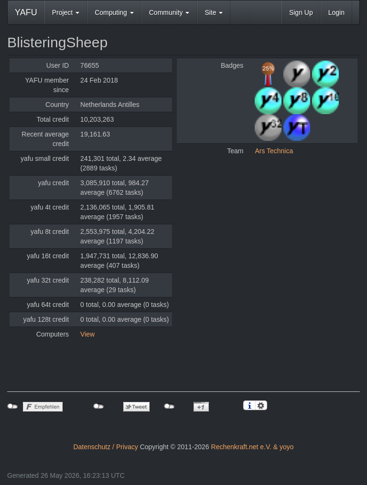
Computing (114, 12)
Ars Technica (274, 151)
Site (214, 12)
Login (336, 12)
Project (65, 12)
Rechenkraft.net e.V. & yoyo (252, 447)
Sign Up (301, 12)
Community (169, 12)
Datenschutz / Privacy (105, 447)
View (87, 334)
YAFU (26, 12)
